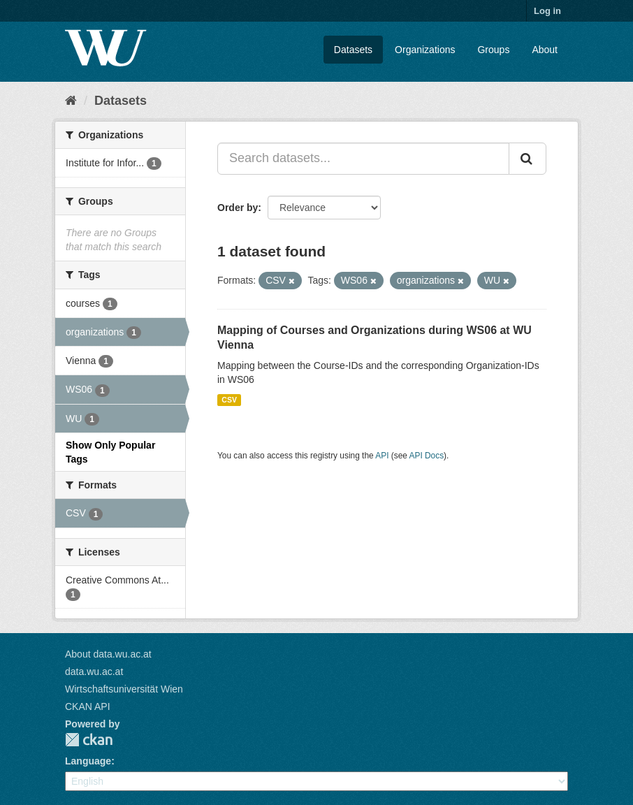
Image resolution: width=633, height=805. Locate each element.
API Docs (426, 455)
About (545, 49)
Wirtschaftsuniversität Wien (124, 689)
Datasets (353, 49)
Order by (237, 207)
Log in (547, 11)
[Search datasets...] (363, 159)
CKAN (88, 739)
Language (88, 761)
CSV (229, 400)
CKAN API (87, 706)
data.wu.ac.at (94, 671)
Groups (493, 49)
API (381, 455)
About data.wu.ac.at (108, 654)
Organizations (425, 49)
